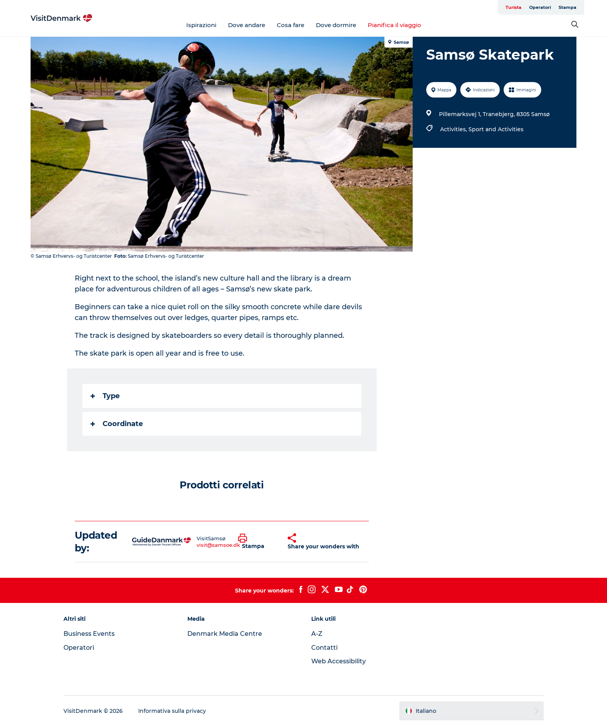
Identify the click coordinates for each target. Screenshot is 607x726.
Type (105, 396)
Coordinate (117, 424)
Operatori (540, 7)
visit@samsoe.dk (218, 545)
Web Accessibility (338, 661)
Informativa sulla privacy (172, 710)
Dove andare (246, 25)
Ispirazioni (201, 25)
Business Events (89, 633)
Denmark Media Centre (224, 633)
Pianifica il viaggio (394, 25)
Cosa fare (290, 25)
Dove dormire (336, 25)
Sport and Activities (495, 129)
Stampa (567, 7)
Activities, (454, 129)
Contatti (324, 647)
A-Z (316, 633)
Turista (513, 7)
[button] (257, 542)
